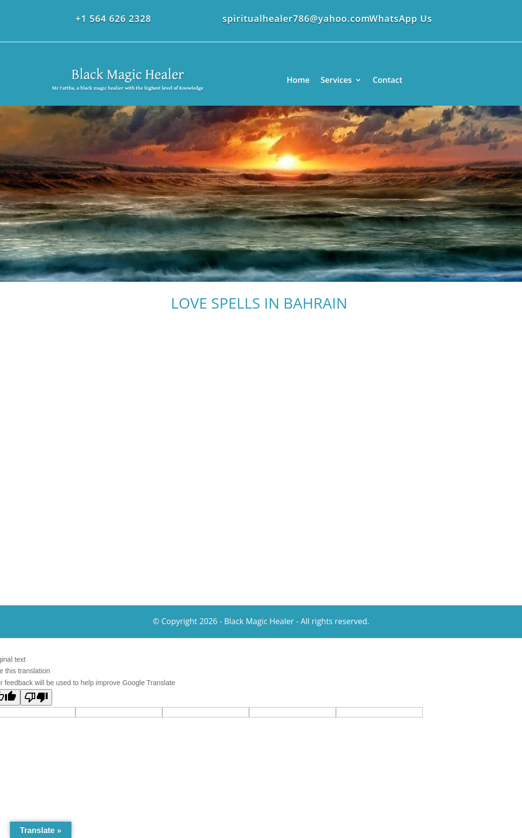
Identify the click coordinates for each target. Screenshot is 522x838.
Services (336, 79)
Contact (387, 79)
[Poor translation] (36, 697)
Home (298, 79)
